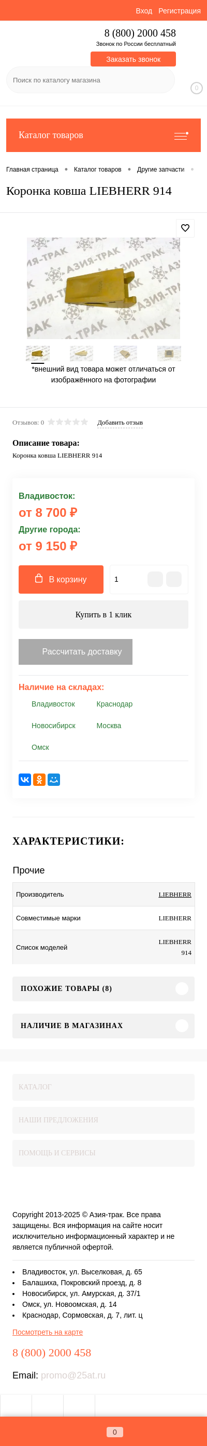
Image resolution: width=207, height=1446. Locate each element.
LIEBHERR (174, 894)
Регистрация (179, 11)
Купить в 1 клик (104, 614)
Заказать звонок (133, 59)
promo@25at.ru (73, 1375)
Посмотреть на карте (47, 1332)
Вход (144, 11)
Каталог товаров (103, 135)
